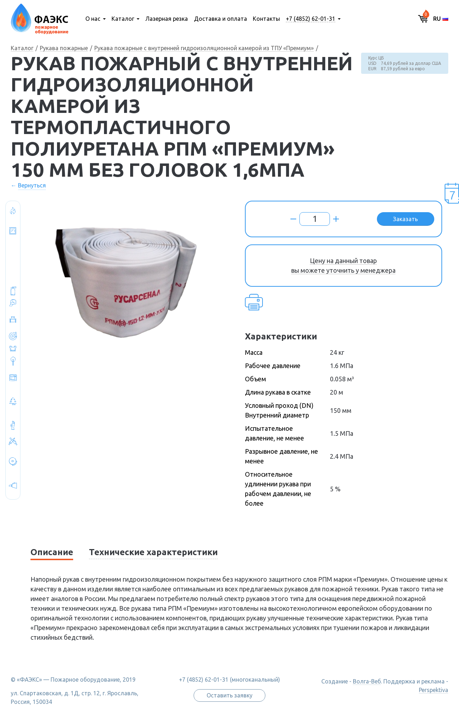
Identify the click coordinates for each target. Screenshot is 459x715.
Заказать (405, 219)
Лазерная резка (166, 18)
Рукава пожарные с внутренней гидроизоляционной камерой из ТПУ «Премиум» (204, 48)
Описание (51, 552)
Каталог (123, 18)
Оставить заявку (229, 695)
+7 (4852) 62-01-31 (310, 18)
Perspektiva (433, 690)
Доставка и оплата (220, 18)
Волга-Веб (367, 681)
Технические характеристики (153, 552)
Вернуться (32, 185)
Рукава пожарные (64, 48)
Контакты (266, 18)
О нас (92, 18)
